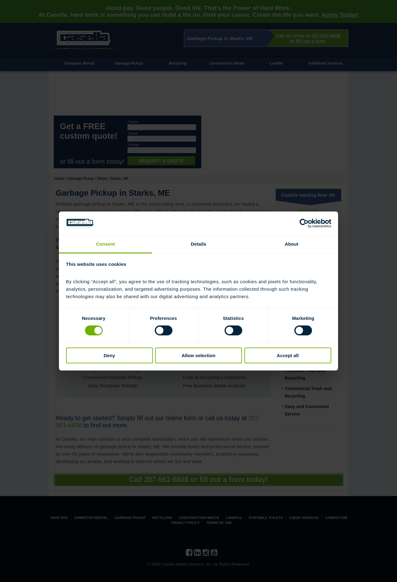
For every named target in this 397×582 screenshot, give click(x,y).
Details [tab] (198, 244)
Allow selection (198, 355)
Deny (109, 355)
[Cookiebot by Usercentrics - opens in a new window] (304, 223)
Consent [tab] (105, 244)
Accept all (288, 355)
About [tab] (291, 244)
